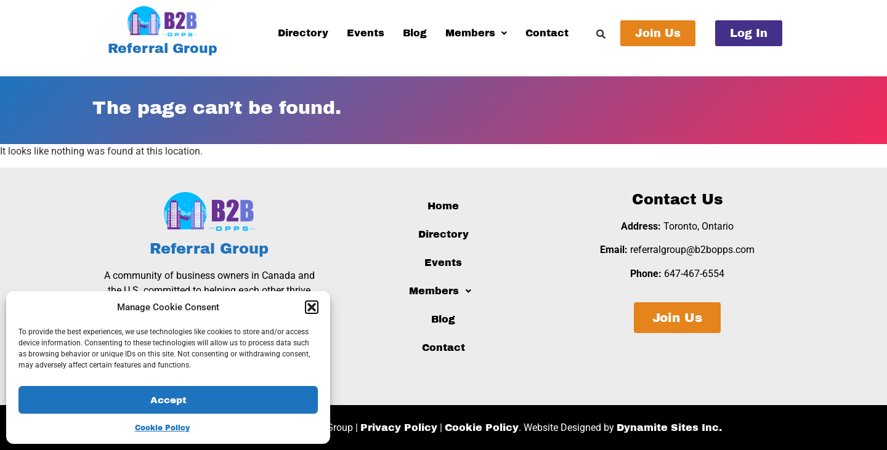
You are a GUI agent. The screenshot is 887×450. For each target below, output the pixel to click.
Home (443, 206)
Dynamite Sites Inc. (669, 427)
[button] (312, 307)
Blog (415, 33)
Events (365, 33)
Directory (303, 33)
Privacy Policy (398, 427)
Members (476, 33)
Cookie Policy (162, 428)
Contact (547, 33)
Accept (168, 400)
